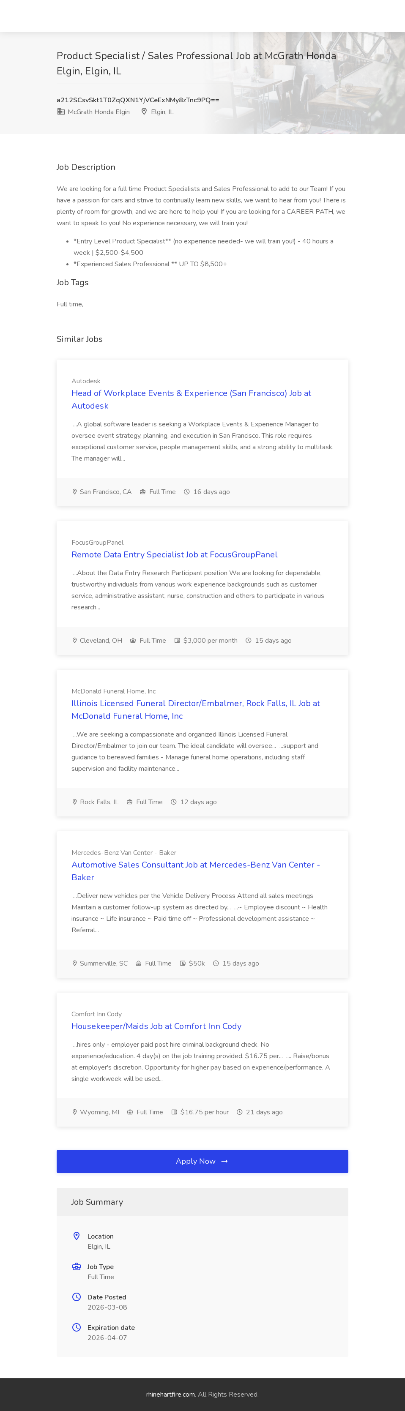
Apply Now (202, 1161)
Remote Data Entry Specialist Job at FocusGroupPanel (174, 554)
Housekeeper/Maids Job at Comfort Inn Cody (156, 1026)
